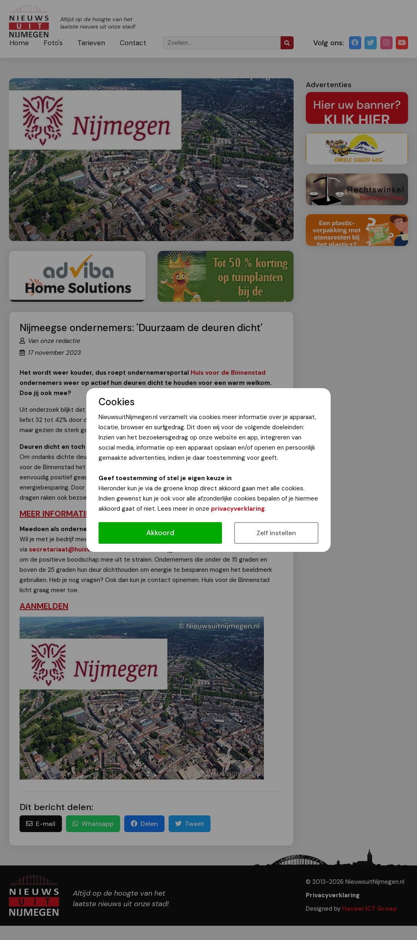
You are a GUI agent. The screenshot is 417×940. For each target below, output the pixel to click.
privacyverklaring (238, 509)
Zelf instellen (276, 533)
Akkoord (160, 533)
